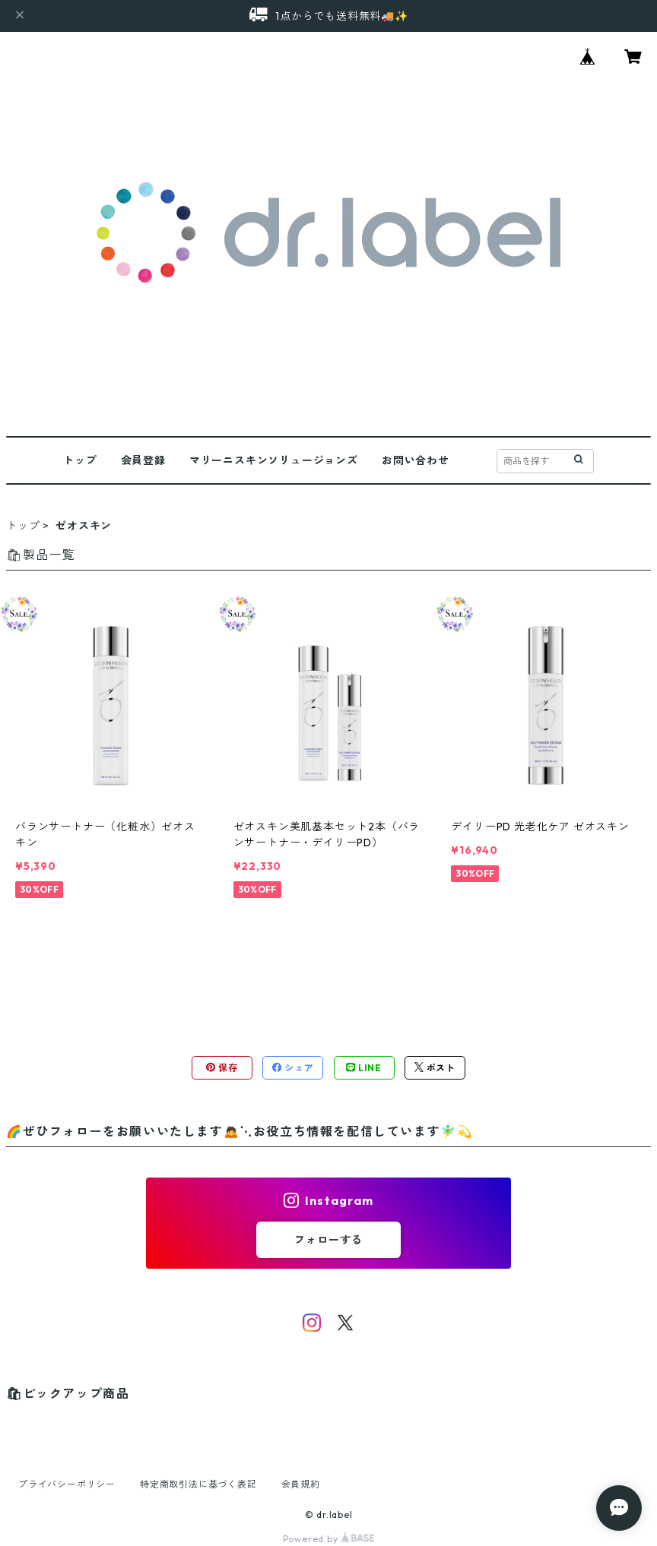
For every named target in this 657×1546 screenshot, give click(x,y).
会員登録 (143, 460)
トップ (80, 460)
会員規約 (300, 1484)
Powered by (329, 1538)
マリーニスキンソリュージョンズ (273, 460)
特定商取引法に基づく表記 (198, 1484)
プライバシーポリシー (67, 1484)
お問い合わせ (415, 460)
